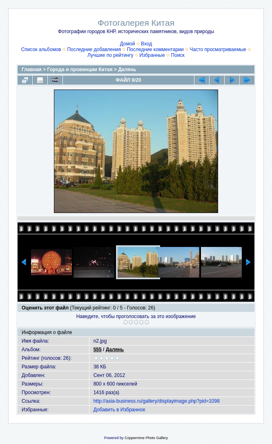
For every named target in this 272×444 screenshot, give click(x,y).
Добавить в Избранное (119, 410)
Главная (32, 69)
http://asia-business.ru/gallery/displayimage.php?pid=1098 (157, 401)
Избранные (152, 55)
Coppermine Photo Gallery (146, 438)
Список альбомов (41, 49)
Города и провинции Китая (80, 69)
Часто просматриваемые (218, 49)
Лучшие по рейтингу (110, 55)
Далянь (127, 69)
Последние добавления (94, 49)
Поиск (178, 55)
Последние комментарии (155, 49)
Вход (146, 44)
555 (98, 349)
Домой (127, 44)
